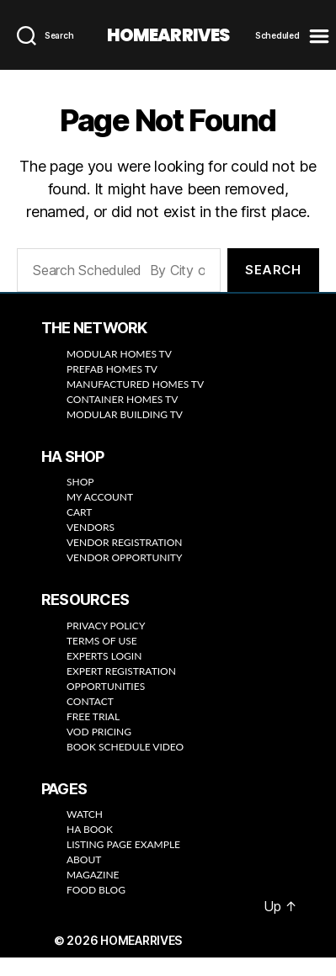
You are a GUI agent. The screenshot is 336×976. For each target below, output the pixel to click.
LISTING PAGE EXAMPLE (123, 845)
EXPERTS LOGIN (104, 656)
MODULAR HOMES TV (119, 354)
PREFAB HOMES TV (112, 369)
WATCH (85, 815)
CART (79, 513)
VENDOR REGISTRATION (125, 543)
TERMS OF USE (102, 641)
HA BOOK (90, 830)
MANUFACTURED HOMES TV (136, 385)
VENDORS (91, 528)
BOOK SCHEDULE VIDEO (125, 747)
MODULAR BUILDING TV (125, 415)
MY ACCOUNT (100, 497)
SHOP (80, 482)
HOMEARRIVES (167, 36)
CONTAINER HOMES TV (122, 400)
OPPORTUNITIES (106, 687)
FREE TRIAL (93, 717)
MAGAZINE (93, 875)
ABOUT (84, 860)
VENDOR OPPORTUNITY (124, 558)
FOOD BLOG (96, 890)
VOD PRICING (99, 732)
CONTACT (90, 702)
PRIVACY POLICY (106, 626)
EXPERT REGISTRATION (121, 672)
